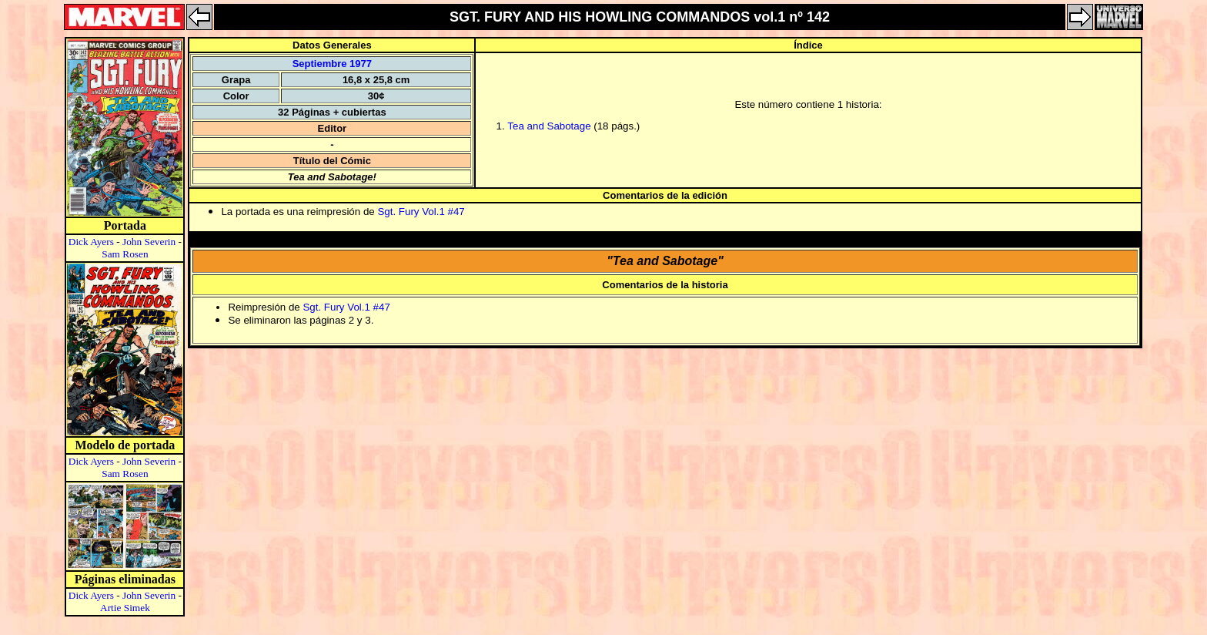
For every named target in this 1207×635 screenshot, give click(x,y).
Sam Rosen (125, 254)
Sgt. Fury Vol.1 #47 (420, 211)
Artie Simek (125, 607)
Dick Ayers (91, 241)
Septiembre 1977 (332, 63)
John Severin (149, 241)
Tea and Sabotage (548, 126)
